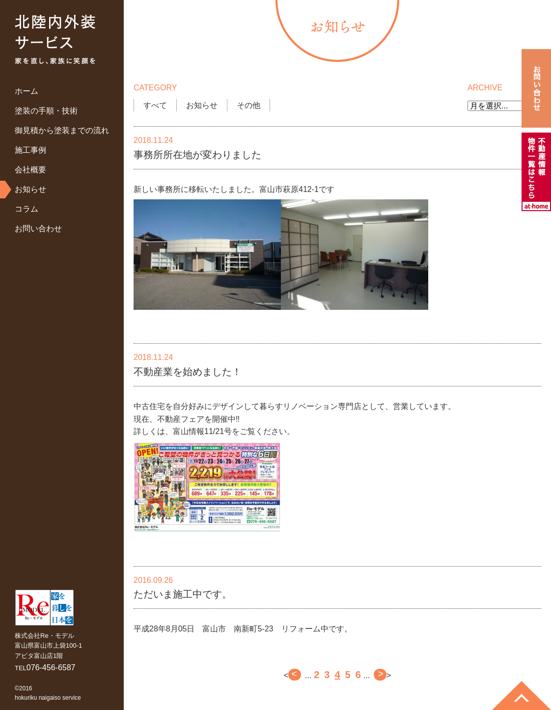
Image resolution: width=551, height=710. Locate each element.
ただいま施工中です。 (183, 594)
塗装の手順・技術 (46, 111)
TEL (45, 668)
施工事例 (30, 150)
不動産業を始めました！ (188, 371)
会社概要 (30, 169)
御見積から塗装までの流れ (62, 130)
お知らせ (30, 189)
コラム (26, 209)
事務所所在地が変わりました (197, 154)
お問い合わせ (38, 228)
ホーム (26, 91)
